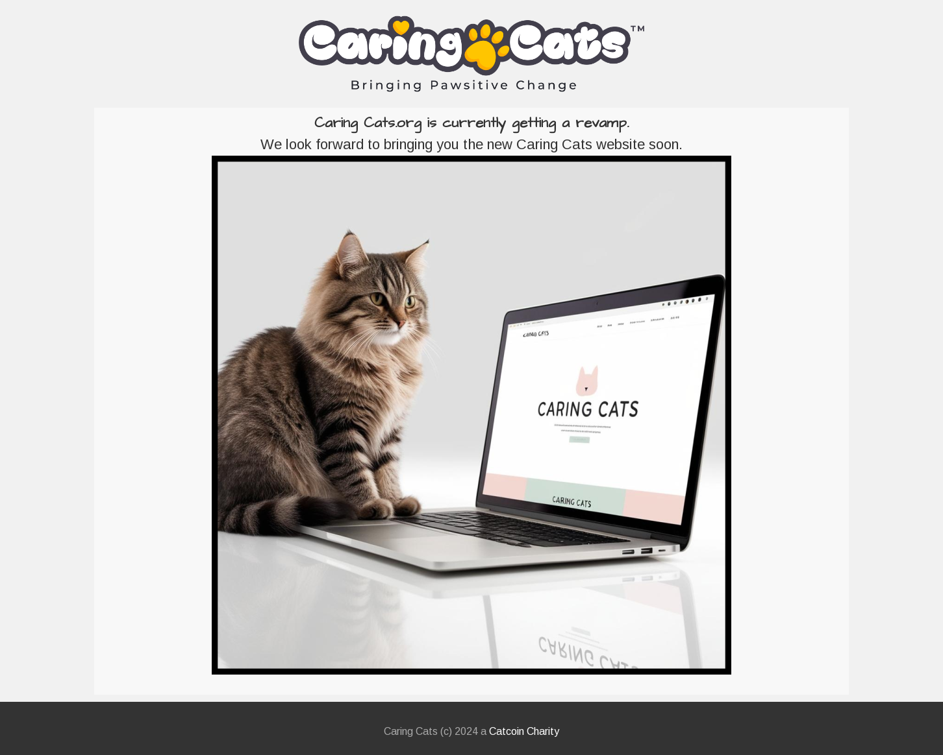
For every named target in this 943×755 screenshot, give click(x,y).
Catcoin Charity (524, 731)
